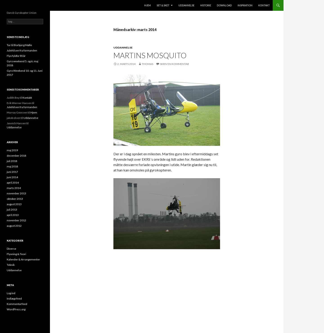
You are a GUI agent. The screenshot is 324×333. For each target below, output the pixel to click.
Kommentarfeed (17, 304)
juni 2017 (12, 171)
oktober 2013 (15, 198)
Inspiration (245, 5)
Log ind (11, 293)
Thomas (147, 64)
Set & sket (163, 5)
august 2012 (14, 225)
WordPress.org (16, 309)
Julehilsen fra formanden (22, 50)
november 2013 (16, 193)
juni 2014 (12, 177)
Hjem (147, 5)
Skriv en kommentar (174, 64)
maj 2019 (12, 150)
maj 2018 (12, 166)
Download (224, 5)
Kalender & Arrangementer (23, 259)
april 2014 (13, 182)
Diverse (11, 248)
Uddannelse (186, 5)
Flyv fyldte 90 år (16, 56)
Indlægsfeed (14, 298)
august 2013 (14, 204)
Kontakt (264, 5)
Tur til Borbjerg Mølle (19, 45)
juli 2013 (12, 209)
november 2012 (16, 220)
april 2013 (13, 215)
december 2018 (16, 155)
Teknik (11, 264)
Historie (205, 5)
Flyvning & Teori (16, 254)
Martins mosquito (150, 55)
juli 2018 (12, 161)
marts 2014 (14, 188)
